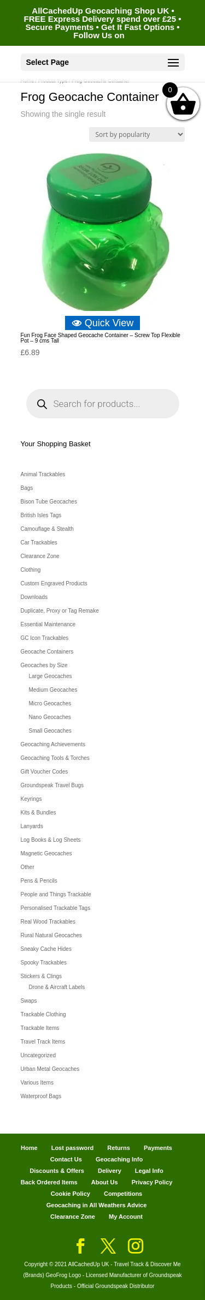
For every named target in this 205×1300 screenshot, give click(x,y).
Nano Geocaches (50, 717)
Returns (118, 1148)
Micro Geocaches (50, 703)
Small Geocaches (50, 731)
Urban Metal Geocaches (50, 1069)
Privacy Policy (152, 1182)
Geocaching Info (119, 1159)
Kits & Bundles (38, 813)
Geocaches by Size (44, 665)
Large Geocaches (50, 676)
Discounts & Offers (57, 1170)
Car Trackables (39, 543)
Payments (158, 1148)
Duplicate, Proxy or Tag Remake (60, 611)
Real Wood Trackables (48, 922)
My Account (126, 1216)
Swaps (29, 1001)
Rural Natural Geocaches (51, 935)
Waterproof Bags (41, 1096)
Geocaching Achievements (53, 744)
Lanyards (32, 826)
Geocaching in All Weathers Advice (96, 1205)
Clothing (31, 570)
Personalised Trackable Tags (56, 908)
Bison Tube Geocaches (49, 502)
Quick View (103, 322)
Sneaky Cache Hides (46, 949)
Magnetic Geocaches (46, 853)
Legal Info (149, 1170)
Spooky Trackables (44, 963)
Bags (27, 488)
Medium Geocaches (53, 690)
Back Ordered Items (49, 1182)
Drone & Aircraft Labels (57, 987)
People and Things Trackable (56, 894)
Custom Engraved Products (54, 583)
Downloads (34, 597)
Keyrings (31, 799)
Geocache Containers (47, 652)
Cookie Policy (70, 1193)
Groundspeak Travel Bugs (52, 785)
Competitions (123, 1193)
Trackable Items (40, 1028)
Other (27, 867)
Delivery (109, 1170)
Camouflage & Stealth (47, 529)
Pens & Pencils (39, 881)
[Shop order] (137, 134)
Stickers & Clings (41, 976)
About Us (104, 1182)
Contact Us (66, 1159)
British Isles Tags (41, 515)
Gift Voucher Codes (44, 772)
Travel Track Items (43, 1042)
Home (29, 1148)
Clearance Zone (40, 556)
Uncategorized (38, 1055)
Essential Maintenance (48, 624)
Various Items (37, 1083)
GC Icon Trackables (45, 638)
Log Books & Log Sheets (51, 840)
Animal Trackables (43, 474)
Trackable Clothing (43, 1014)
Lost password (72, 1148)
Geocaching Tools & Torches (55, 758)
